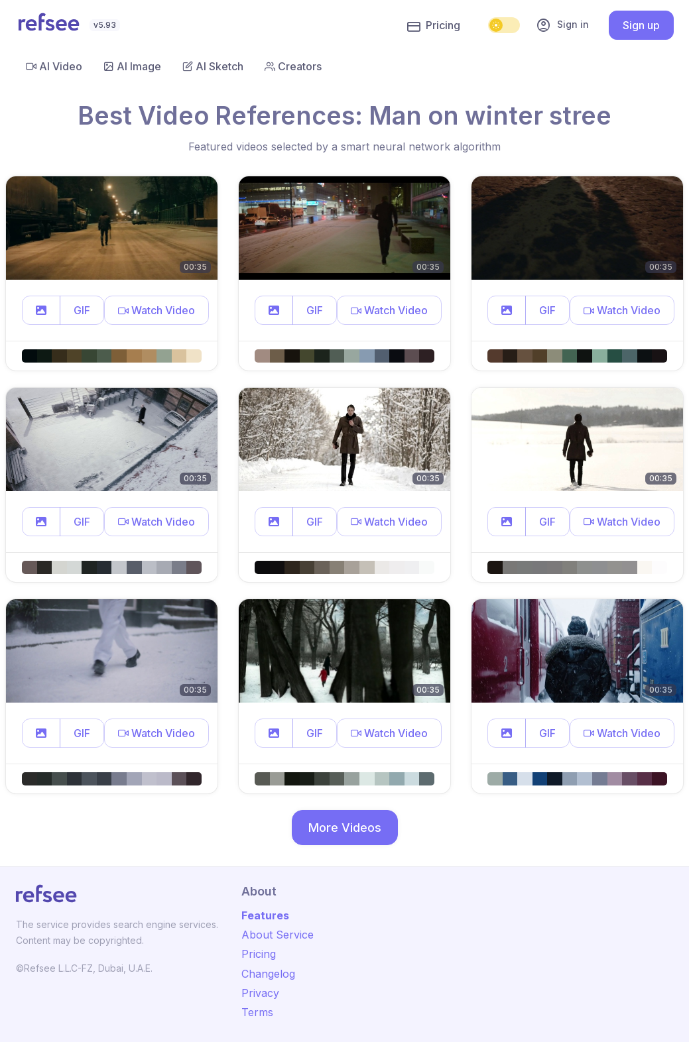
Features (265, 915)
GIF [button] (82, 310)
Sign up (641, 25)
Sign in (562, 25)
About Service (277, 934)
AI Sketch (212, 66)
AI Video (54, 66)
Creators (293, 66)
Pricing (433, 26)
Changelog (268, 973)
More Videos (344, 828)
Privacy (260, 993)
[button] (41, 310)
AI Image (132, 66)
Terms (257, 1012)
